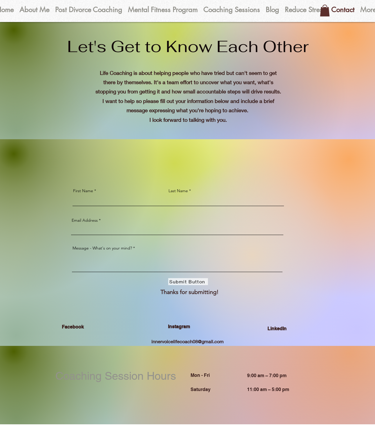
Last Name (178, 191)
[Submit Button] (188, 281)
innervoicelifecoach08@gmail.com (187, 341)
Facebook (73, 327)
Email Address (85, 220)
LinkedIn (277, 328)
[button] (325, 10)
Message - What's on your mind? (102, 248)
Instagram (179, 326)
